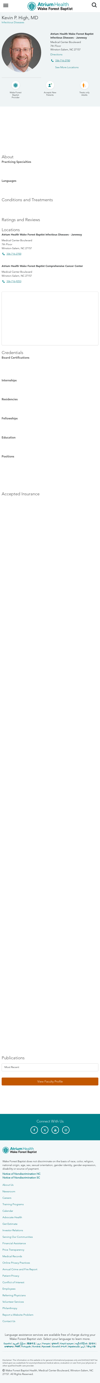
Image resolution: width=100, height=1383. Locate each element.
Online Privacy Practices (16, 1262)
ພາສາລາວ (9, 1346)
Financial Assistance (14, 1243)
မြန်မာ (23, 1343)
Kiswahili (56, 1346)
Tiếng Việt (91, 1346)
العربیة (16, 1343)
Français (46, 1343)
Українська (74, 1346)
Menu (6, 4)
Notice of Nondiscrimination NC (21, 1173)
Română (36, 1346)
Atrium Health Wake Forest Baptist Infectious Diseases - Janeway (71, 35)
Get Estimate (9, 1223)
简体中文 (31, 1343)
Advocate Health (12, 1217)
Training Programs (13, 1204)
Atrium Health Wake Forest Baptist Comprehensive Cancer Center (42, 266)
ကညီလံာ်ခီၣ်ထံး (81, 1343)
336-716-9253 (13, 281)
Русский (46, 1346)
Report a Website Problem (17, 1314)
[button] (50, 1081)
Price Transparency (13, 1249)
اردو (83, 1346)
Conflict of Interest (13, 1282)
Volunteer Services (13, 1301)
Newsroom (8, 1191)
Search (93, 3)
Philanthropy (9, 1308)
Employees (8, 1288)
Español (7, 1343)
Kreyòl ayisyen (66, 1343)
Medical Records (12, 1256)
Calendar (7, 1210)
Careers (6, 1197)
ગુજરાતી (55, 1343)
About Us (8, 1184)
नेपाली (17, 1346)
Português (26, 1346)
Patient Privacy (10, 1275)
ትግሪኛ (64, 1346)
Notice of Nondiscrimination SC (21, 1177)
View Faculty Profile (50, 1081)
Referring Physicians (14, 1295)
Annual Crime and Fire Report (19, 1269)
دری (39, 1343)
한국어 (92, 1343)
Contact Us (8, 1321)
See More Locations (67, 67)
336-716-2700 (62, 60)
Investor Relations (12, 1230)
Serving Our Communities (17, 1236)
